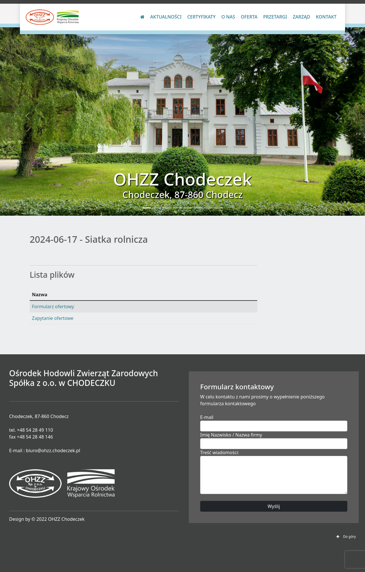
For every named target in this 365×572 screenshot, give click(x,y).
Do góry (346, 536)
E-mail (206, 417)
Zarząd (301, 17)
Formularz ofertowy (53, 306)
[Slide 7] (208, 208)
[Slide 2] (157, 208)
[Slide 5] (187, 208)
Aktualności (166, 17)
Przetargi (275, 17)
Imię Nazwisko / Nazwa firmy (231, 435)
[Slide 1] (146, 208)
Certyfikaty (201, 17)
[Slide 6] (198, 208)
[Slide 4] (177, 208)
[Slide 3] (167, 208)
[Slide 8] (218, 208)
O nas (228, 17)
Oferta (249, 17)
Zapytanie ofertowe (52, 318)
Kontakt (326, 17)
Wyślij (273, 506)
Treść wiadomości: (219, 452)
